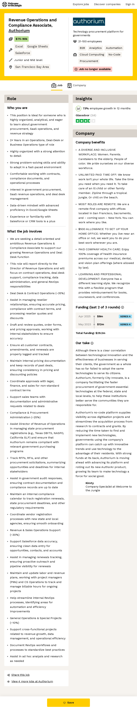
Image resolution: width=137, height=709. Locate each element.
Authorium (19, 30)
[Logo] (12, 4)
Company (76, 85)
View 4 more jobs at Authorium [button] (30, 681)
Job (56, 85)
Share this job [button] (18, 674)
